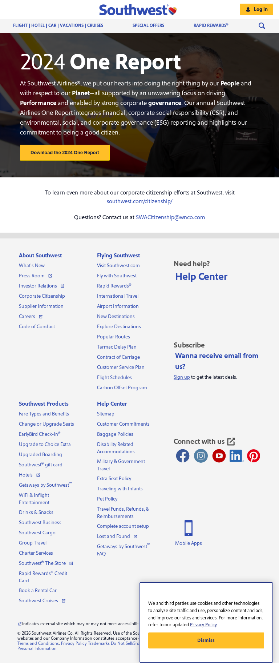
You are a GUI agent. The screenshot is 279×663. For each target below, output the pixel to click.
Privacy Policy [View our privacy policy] (74, 643)
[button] (140, 9)
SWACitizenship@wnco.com (170, 217)
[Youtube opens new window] (219, 455)
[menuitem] (65, 25)
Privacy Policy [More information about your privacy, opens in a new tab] (203, 625)
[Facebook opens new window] (183, 455)
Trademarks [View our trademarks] (99, 643)
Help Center (201, 276)
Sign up (182, 377)
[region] (206, 622)
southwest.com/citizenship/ (139, 201)
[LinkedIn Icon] (237, 455)
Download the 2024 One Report (65, 152)
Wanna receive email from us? (216, 361)
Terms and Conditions (38, 643)
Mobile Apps (188, 543)
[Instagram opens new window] (201, 455)
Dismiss (206, 640)
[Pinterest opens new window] (254, 455)
